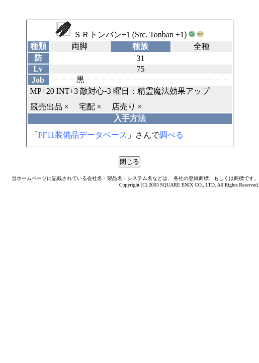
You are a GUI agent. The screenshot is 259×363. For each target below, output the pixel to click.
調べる (171, 135)
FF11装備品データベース (82, 135)
